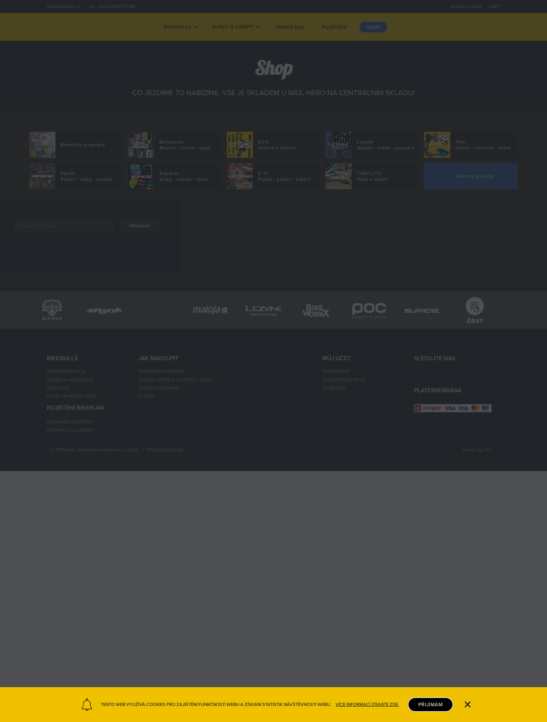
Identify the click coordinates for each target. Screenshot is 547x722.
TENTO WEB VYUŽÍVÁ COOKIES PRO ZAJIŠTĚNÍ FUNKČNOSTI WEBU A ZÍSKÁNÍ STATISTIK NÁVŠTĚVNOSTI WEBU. (216, 704)
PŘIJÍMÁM (430, 704)
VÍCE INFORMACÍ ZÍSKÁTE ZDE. (367, 704)
